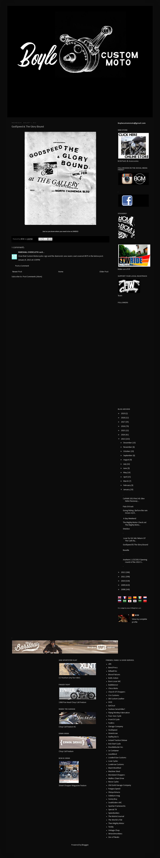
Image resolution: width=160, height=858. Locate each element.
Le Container (113, 751)
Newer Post (17, 272)
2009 (123, 585)
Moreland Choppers (116, 775)
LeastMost (112, 754)
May (125, 473)
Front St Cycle (114, 720)
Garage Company (115, 726)
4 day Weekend (129, 519)
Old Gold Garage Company (119, 785)
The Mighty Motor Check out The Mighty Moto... (134, 523)
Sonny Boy (112, 799)
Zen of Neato (113, 837)
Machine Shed (114, 771)
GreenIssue (113, 733)
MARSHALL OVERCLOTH (28, 252)
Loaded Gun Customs (117, 758)
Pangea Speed (114, 789)
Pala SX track (128, 507)
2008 (123, 589)
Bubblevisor (113, 685)
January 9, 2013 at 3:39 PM (29, 260)
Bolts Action (113, 678)
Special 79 (112, 810)
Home (60, 272)
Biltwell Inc (112, 671)
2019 (123, 413)
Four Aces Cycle (114, 716)
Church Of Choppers (116, 692)
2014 (123, 435)
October (127, 451)
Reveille (126, 550)
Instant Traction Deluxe (117, 740)
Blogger (85, 845)
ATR (109, 664)
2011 (123, 577)
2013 (123, 439)
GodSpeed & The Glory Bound (135, 545)
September (128, 456)
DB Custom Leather (116, 699)
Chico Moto (113, 688)
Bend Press (113, 668)
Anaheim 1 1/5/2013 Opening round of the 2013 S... (135, 561)
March (126, 481)
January (126, 490)
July (125, 464)
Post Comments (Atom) (32, 277)
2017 (123, 422)
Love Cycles (113, 761)
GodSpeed (112, 730)
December (127, 443)
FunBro (111, 723)
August (126, 460)
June (125, 468)
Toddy (110, 827)
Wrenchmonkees (115, 834)
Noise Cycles (113, 782)
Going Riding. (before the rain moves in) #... (135, 512)
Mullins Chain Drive (116, 778)
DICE (110, 702)
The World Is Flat (115, 820)
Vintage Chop (114, 830)
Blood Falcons (114, 675)
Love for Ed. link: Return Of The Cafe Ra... (134, 539)
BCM (137, 615)
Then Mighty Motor (116, 823)
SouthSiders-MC (115, 803)
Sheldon (126, 529)
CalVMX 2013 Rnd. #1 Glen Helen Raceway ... (134, 500)
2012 (123, 572)
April (125, 477)
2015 (123, 431)
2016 (123, 426)
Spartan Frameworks (117, 806)
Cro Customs (113, 695)
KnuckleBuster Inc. (115, 747)
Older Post (103, 272)
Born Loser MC (114, 681)
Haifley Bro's (113, 737)
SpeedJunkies (113, 813)
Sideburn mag (114, 796)
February (127, 485)
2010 (123, 581)
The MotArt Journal (116, 816)
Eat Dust (111, 706)
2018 (123, 418)
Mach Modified (114, 768)
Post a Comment (22, 266)
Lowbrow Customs (116, 764)
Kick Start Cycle (114, 744)
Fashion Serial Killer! (116, 709)
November (128, 447)
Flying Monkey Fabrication (119, 713)
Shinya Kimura (114, 792)
